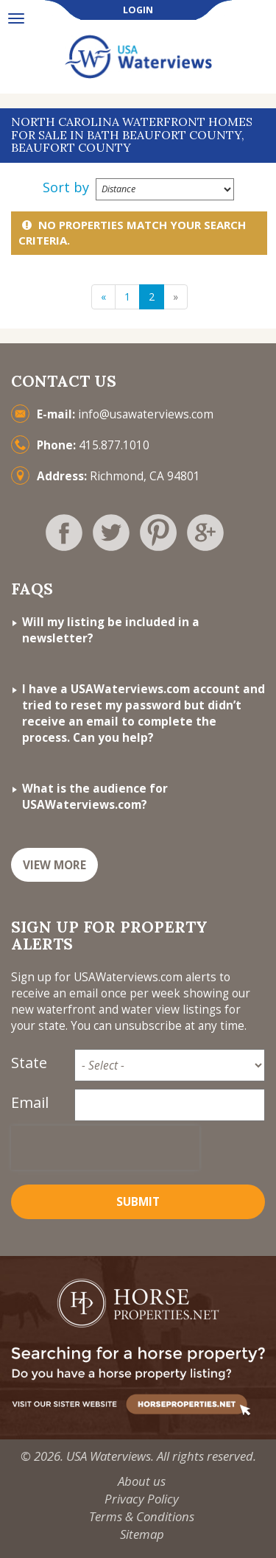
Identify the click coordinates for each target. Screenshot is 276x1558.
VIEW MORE (54, 865)
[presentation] (105, 1148)
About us (142, 1481)
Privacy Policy (142, 1498)
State (29, 1063)
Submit (138, 1202)
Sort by (66, 187)
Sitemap (142, 1534)
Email (30, 1102)
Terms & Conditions (141, 1516)
